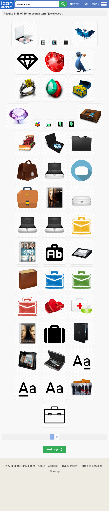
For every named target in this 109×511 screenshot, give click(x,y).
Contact (53, 465)
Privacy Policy (68, 465)
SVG (85, 4)
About (41, 465)
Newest (74, 4)
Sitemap (54, 471)
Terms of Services (91, 465)
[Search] (63, 4)
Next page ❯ (54, 449)
